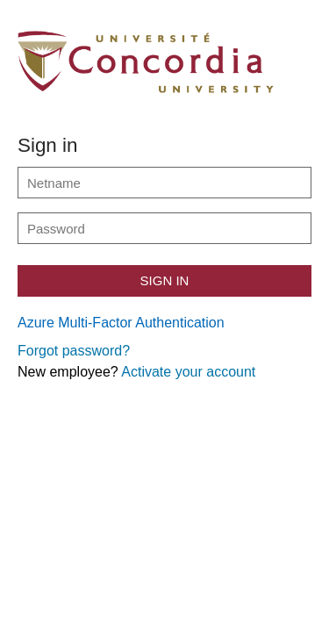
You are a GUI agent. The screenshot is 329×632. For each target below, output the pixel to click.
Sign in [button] (165, 280)
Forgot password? (74, 350)
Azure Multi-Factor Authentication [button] (121, 322)
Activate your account (188, 371)
